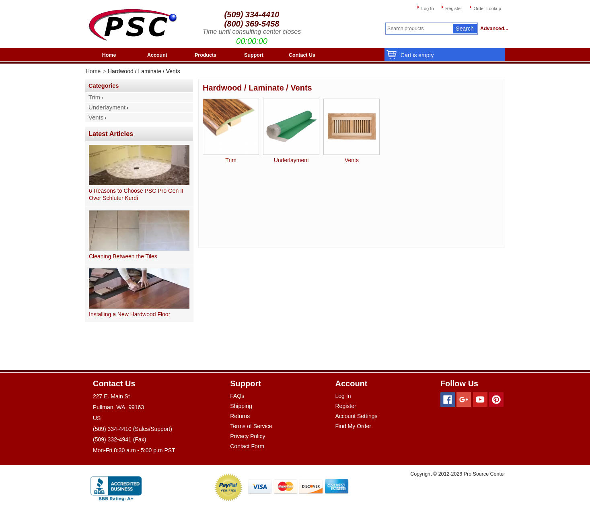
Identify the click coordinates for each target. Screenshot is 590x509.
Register (453, 8)
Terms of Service (251, 426)
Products (205, 55)
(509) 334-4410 (252, 14)
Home (109, 55)
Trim (94, 97)
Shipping (241, 406)
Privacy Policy (247, 436)
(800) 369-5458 (252, 23)
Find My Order (353, 426)
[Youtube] (480, 399)
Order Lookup (487, 8)
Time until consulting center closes (252, 31)
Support (253, 55)
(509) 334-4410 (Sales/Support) (132, 429)
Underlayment (106, 107)
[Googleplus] (463, 399)
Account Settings (356, 416)
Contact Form (247, 446)
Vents (95, 117)
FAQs (237, 396)
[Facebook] (447, 399)
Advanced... (492, 28)
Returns (240, 416)
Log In (427, 8)
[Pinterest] (496, 399)
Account (157, 55)
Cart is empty (415, 55)
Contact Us (302, 55)
